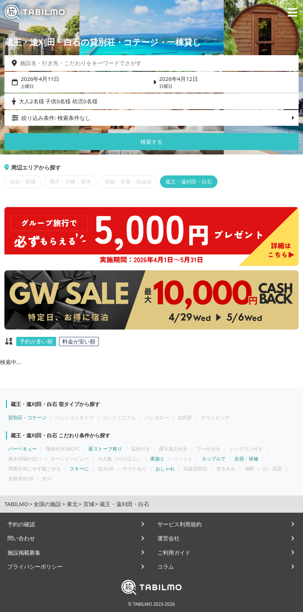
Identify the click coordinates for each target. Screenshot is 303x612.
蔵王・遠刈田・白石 (189, 181)
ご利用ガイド (174, 552)
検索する (151, 141)
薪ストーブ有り (105, 448)
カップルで (214, 458)
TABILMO (16, 504)
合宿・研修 (246, 458)
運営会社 (168, 538)
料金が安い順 (78, 341)
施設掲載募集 (24, 552)
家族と (157, 458)
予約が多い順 (36, 341)
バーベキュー (22, 448)
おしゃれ (165, 468)
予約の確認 (21, 524)
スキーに (79, 468)
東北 (72, 504)
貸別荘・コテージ (27, 417)
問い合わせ (21, 538)
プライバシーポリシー (35, 566)
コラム (165, 566)
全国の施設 (47, 504)
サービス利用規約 (179, 524)
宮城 (88, 504)
